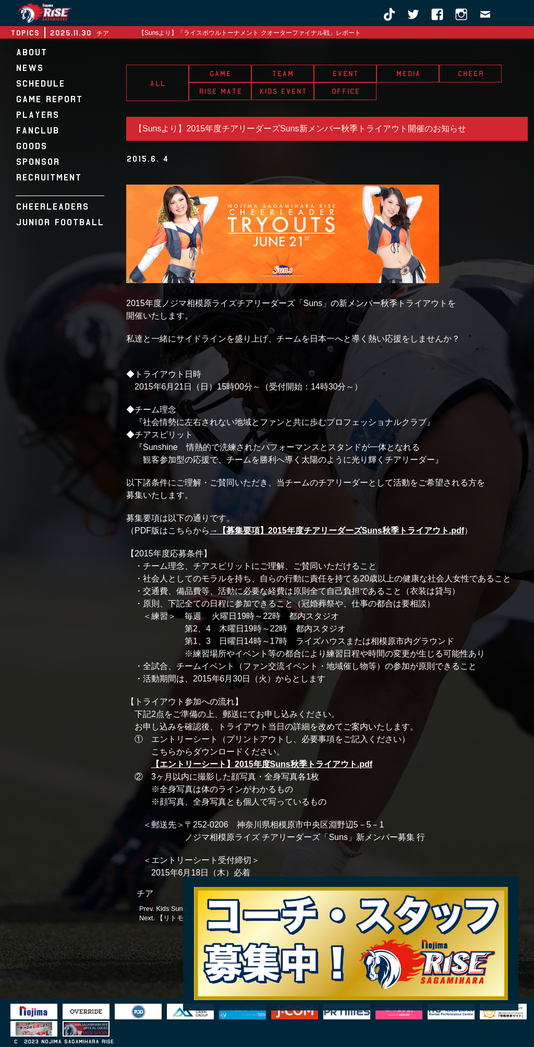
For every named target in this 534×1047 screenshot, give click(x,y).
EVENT (345, 73)
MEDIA (408, 73)
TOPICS (24, 33)
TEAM (283, 73)
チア (145, 893)
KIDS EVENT (283, 91)
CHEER (470, 73)
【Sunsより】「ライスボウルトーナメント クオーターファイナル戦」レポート (249, 32)
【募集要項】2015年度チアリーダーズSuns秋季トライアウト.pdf (341, 530)
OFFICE (345, 91)
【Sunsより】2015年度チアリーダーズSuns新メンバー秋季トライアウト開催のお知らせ (300, 128)
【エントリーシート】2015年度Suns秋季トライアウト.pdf (261, 764)
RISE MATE (220, 91)
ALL (157, 83)
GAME (220, 73)
